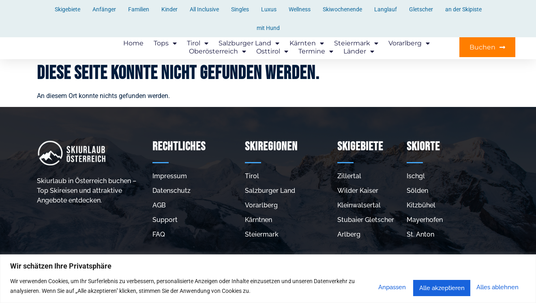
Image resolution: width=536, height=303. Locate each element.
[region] (268, 279)
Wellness (300, 9)
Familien (138, 9)
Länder (358, 52)
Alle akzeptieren (493, 286)
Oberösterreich (217, 52)
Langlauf (385, 9)
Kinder (169, 9)
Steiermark (356, 44)
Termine (315, 52)
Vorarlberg (409, 44)
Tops (165, 44)
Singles (240, 9)
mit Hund (268, 28)
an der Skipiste (463, 9)
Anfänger (104, 9)
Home (133, 43)
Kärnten (306, 44)
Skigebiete (67, 9)
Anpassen (367, 286)
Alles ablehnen (426, 286)
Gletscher (421, 9)
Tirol (197, 44)
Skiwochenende (342, 9)
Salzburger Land (249, 44)
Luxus (269, 9)
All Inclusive (204, 9)
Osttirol (272, 52)
